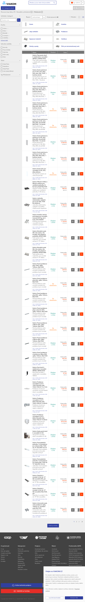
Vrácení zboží (38, 561)
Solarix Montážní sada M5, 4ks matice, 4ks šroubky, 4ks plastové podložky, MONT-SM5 (39, 233)
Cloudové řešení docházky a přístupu (59, 564)
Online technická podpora (21, 585)
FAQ (36, 553)
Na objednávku (53, 109)
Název (34, 52)
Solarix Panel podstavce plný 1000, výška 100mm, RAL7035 (40, 265)
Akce (19, 555)
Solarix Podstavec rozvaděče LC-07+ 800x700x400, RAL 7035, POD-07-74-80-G (40, 401)
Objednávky (21, 559)
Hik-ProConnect (56, 553)
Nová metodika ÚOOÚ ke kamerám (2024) (76, 550)
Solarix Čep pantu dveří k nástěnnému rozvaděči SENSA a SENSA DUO (40, 56)
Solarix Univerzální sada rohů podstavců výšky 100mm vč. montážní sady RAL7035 (40, 505)
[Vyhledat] (54, 2)
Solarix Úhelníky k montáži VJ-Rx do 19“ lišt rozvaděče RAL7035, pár (40, 491)
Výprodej (20, 553)
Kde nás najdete (5, 551)
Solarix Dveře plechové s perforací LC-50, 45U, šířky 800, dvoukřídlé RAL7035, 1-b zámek (40, 138)
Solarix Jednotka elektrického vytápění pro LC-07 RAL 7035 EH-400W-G (39, 200)
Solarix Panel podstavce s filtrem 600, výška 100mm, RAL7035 (40, 324)
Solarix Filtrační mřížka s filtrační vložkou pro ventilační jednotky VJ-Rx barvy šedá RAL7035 (40, 184)
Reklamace (20, 561)
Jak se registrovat (39, 555)
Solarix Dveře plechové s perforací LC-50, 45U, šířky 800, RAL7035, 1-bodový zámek (40, 154)
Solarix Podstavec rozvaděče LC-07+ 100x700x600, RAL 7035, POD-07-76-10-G (40, 384)
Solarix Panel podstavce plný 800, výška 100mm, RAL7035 (40, 295)
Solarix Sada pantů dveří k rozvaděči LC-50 (40, 432)
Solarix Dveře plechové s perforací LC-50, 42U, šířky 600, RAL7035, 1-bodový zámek (40, 105)
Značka (3, 25)
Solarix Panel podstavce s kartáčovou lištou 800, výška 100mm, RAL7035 (40, 354)
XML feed (20, 567)
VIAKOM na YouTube (22, 591)
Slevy (36, 559)
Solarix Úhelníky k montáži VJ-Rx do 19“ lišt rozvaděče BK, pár (39, 477)
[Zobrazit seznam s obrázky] (83, 17)
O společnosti (5, 546)
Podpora (37, 546)
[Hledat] (18, 20)
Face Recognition (56, 555)
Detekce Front (55, 559)
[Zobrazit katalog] (79, 17)
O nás (2, 549)
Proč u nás (20, 549)
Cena (65, 52)
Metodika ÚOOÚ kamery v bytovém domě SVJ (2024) (76, 558)
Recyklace (37, 563)
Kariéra (3, 559)
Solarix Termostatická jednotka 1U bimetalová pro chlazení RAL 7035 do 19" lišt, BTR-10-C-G (40, 445)
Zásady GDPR (21, 565)
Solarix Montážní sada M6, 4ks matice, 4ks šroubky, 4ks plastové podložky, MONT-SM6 (39, 250)
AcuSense (54, 549)
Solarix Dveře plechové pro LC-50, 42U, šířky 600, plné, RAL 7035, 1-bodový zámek (40, 72)
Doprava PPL (21, 563)
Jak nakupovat (38, 557)
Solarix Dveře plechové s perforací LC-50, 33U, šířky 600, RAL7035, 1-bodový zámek (40, 89)
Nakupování (21, 546)
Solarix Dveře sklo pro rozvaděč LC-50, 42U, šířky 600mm (39, 170)
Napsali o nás (4, 555)
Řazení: (25, 17)
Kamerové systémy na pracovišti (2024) (74, 562)
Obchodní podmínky (23, 551)
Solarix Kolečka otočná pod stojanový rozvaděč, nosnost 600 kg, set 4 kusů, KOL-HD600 (40, 217)
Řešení (54, 546)
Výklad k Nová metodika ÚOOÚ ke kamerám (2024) (76, 554)
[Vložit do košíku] (81, 61)
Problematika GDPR (75, 546)
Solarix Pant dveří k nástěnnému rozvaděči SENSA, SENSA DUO (39, 369)
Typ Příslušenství (5, 74)
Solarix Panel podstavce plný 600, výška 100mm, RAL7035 (40, 280)
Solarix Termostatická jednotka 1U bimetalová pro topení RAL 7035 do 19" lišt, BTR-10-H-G (40, 461)
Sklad (2, 60)
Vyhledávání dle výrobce (41, 551)
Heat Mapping (55, 557)
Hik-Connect (55, 551)
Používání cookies (22, 569)
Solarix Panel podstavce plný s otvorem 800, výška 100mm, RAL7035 (40, 309)
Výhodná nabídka (6, 44)
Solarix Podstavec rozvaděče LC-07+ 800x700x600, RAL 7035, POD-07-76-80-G (40, 417)
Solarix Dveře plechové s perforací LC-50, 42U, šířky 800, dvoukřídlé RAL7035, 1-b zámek (40, 122)
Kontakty (3, 561)
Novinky (20, 557)
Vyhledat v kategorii (7, 16)
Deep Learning (56, 561)
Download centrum (40, 549)
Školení (3, 557)
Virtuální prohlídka (6, 553)
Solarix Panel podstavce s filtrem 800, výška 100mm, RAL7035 (40, 339)
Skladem (73, 17)
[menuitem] (8, 8)
